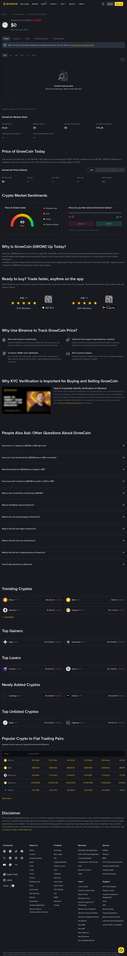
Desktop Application (37, 905)
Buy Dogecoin (83, 932)
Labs (80, 866)
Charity (56, 905)
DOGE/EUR (70, 782)
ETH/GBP (88, 775)
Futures (54, 4)
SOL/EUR (71, 790)
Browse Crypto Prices (86, 890)
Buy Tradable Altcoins (86, 940)
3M (22, 55)
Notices (32, 897)
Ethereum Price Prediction (88, 913)
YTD (33, 55)
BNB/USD (53, 767)
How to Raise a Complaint (112, 925)
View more (6, 798)
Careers (32, 854)
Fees (104, 901)
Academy (57, 874)
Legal (31, 870)
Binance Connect (84, 870)
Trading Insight (108, 870)
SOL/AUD (106, 790)
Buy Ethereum (83, 936)
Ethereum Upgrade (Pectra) (88, 917)
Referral (106, 854)
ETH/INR (35, 775)
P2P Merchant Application (88, 850)
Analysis (17, 38)
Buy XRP (81, 928)
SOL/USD (53, 790)
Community (33, 889)
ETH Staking (58, 889)
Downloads (33, 901)
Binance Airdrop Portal (111, 917)
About (31, 850)
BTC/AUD (106, 760)
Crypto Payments (60, 862)
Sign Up (119, 4)
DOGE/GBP (88, 782)
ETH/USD (53, 775)
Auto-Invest (58, 885)
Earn (63, 4)
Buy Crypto (24, 4)
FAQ (27, 38)
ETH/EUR (71, 775)
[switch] (11, 885)
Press (31, 866)
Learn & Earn (83, 886)
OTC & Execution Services (112, 862)
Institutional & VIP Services (88, 862)
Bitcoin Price (83, 894)
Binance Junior (59, 866)
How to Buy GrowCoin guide (83, 45)
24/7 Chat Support (109, 886)
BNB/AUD (106, 767)
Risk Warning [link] (25, 829)
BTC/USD (53, 760)
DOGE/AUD (106, 782)
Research (57, 901)
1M (16, 55)
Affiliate (105, 850)
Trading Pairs (58, 38)
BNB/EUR (71, 767)
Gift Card (57, 878)
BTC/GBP (88, 760)
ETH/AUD (106, 775)
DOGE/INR (35, 782)
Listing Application (85, 858)
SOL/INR (35, 790)
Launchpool (58, 882)
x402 (80, 874)
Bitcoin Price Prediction (87, 909)
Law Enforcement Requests (113, 921)
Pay (55, 858)
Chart (6, 38)
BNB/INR (35, 767)
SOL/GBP (88, 790)
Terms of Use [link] (10, 829)
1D (5, 55)
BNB (104, 858)
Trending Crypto (41, 38)
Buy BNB (81, 925)
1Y (28, 55)
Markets (35, 4)
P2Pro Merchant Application (88, 854)
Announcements (35, 858)
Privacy (32, 878)
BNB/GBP (88, 767)
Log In (110, 4)
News (31, 862)
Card (55, 870)
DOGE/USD (53, 782)
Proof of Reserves (109, 874)
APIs (104, 905)
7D (10, 55)
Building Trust (34, 882)
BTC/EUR (71, 760)
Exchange (57, 850)
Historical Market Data (111, 866)
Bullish (109, 223)
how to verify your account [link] (70, 403)
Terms (31, 874)
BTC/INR (35, 760)
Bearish (81, 223)
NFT (55, 893)
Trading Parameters (110, 913)
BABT (56, 897)
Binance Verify (108, 909)
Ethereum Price (84, 898)
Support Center (108, 890)
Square (72, 4)
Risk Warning (34, 893)
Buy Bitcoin (82, 921)
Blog (31, 885)
